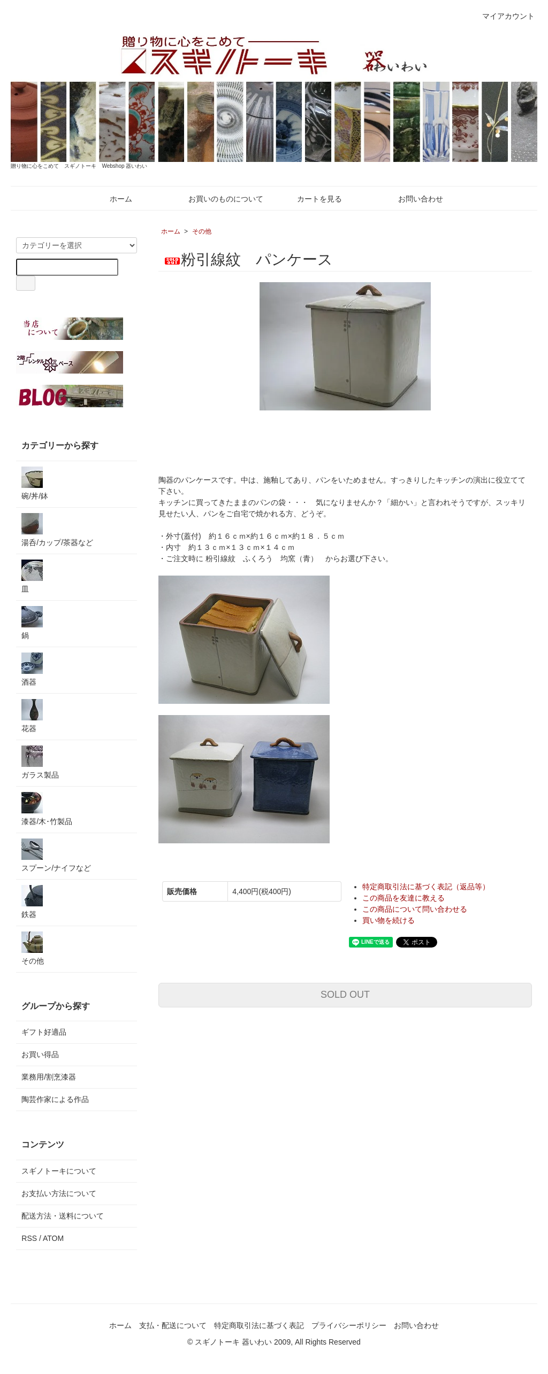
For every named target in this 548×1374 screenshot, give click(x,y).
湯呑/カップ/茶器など (57, 530)
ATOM (53, 1238)
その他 (201, 231)
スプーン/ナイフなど (56, 855)
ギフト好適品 (43, 1032)
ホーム (113, 199)
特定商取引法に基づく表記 (259, 1325)
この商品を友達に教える (403, 898)
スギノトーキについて (58, 1171)
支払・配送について (173, 1325)
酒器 (32, 669)
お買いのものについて (218, 199)
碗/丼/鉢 (34, 483)
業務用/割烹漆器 (48, 1077)
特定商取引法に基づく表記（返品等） (426, 886)
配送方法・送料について (62, 1216)
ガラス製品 (40, 762)
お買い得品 (40, 1054)
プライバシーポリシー (348, 1325)
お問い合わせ (413, 199)
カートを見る (311, 199)
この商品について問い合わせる (414, 909)
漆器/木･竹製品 (46, 809)
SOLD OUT (345, 994)
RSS (29, 1238)
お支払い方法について (58, 1193)
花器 (32, 716)
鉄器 (32, 902)
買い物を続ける (388, 920)
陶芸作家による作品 (55, 1099)
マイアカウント (503, 16)
